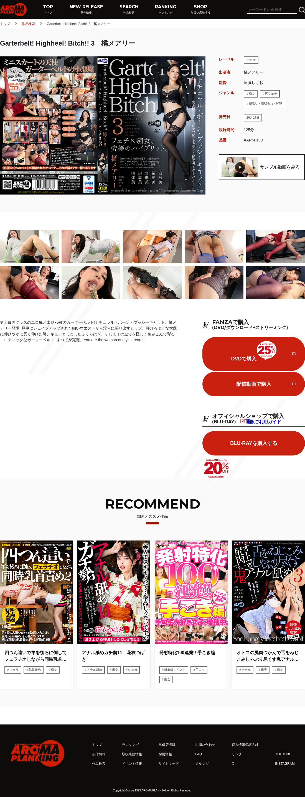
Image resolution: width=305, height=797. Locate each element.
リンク (237, 754)
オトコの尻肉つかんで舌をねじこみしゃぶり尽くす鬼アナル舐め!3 (268, 656)
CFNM (132, 669)
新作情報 (98, 754)
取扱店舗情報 (132, 754)
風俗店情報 (167, 745)
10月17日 (252, 117)
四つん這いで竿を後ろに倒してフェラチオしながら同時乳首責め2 (35, 656)
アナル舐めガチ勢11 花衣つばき (113, 656)
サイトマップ (169, 764)
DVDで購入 (253, 351)
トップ (5, 24)
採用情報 (165, 754)
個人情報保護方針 (245, 745)
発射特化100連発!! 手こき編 (187, 652)
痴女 (252, 93)
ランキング (130, 745)
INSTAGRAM (284, 764)
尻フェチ (271, 93)
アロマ (251, 60)
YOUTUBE (283, 754)
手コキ (200, 669)
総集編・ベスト (174, 669)
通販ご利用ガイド (263, 421)
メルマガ (202, 764)
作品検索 (28, 24)
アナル (246, 669)
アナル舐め (94, 669)
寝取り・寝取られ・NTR (266, 103)
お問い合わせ (205, 745)
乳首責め (35, 669)
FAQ (198, 754)
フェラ (14, 669)
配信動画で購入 (253, 384)
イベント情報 (132, 764)
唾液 (264, 669)
